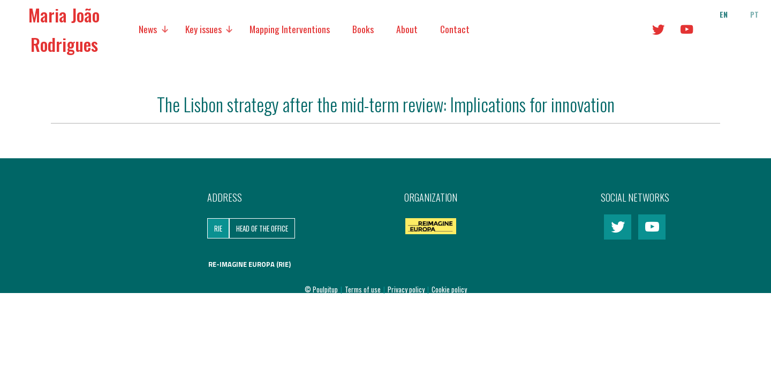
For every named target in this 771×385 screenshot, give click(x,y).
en (724, 14)
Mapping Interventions (290, 29)
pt (754, 14)
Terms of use (363, 289)
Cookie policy (449, 289)
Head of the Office (262, 228)
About (407, 29)
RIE (218, 228)
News (148, 29)
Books (363, 29)
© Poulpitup (321, 289)
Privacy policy (407, 289)
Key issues (203, 29)
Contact (455, 29)
